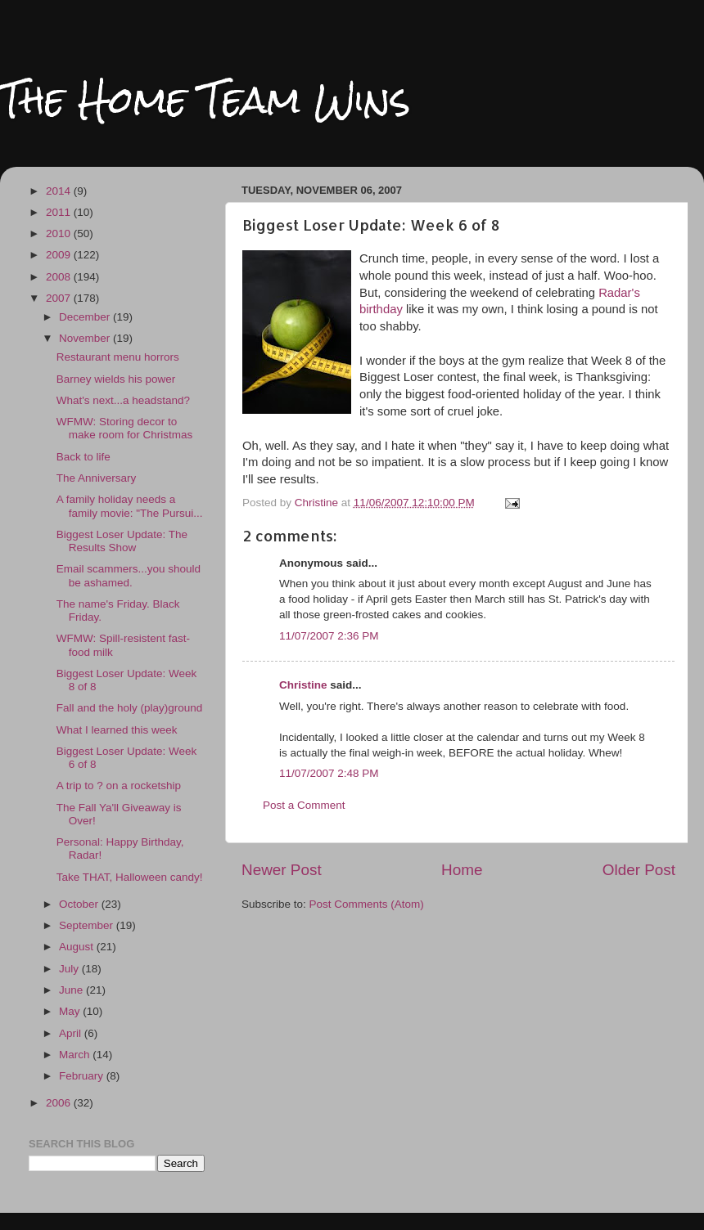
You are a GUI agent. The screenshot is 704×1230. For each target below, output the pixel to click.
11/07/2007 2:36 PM (329, 636)
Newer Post (281, 869)
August (78, 946)
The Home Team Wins (205, 99)
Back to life (83, 457)
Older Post (638, 869)
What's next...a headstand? (123, 400)
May (71, 1011)
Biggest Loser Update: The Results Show (121, 541)
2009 (60, 255)
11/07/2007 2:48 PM (329, 773)
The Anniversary (96, 478)
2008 (60, 277)
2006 (60, 1103)
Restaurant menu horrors (117, 357)
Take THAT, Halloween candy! (129, 877)
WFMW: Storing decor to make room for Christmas (124, 428)
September (87, 925)
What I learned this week (117, 730)
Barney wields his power (116, 379)
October (80, 904)
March (76, 1054)
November (86, 338)
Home (461, 869)
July (70, 969)
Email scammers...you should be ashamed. (128, 575)
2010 (60, 233)
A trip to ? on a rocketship (118, 785)
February (82, 1076)
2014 (60, 191)
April (71, 1033)
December (86, 317)
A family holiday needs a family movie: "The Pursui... (129, 505)
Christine (303, 685)
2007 (60, 298)
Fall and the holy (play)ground (129, 708)
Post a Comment (304, 805)
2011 (60, 212)
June (72, 990)
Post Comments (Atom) (366, 904)
